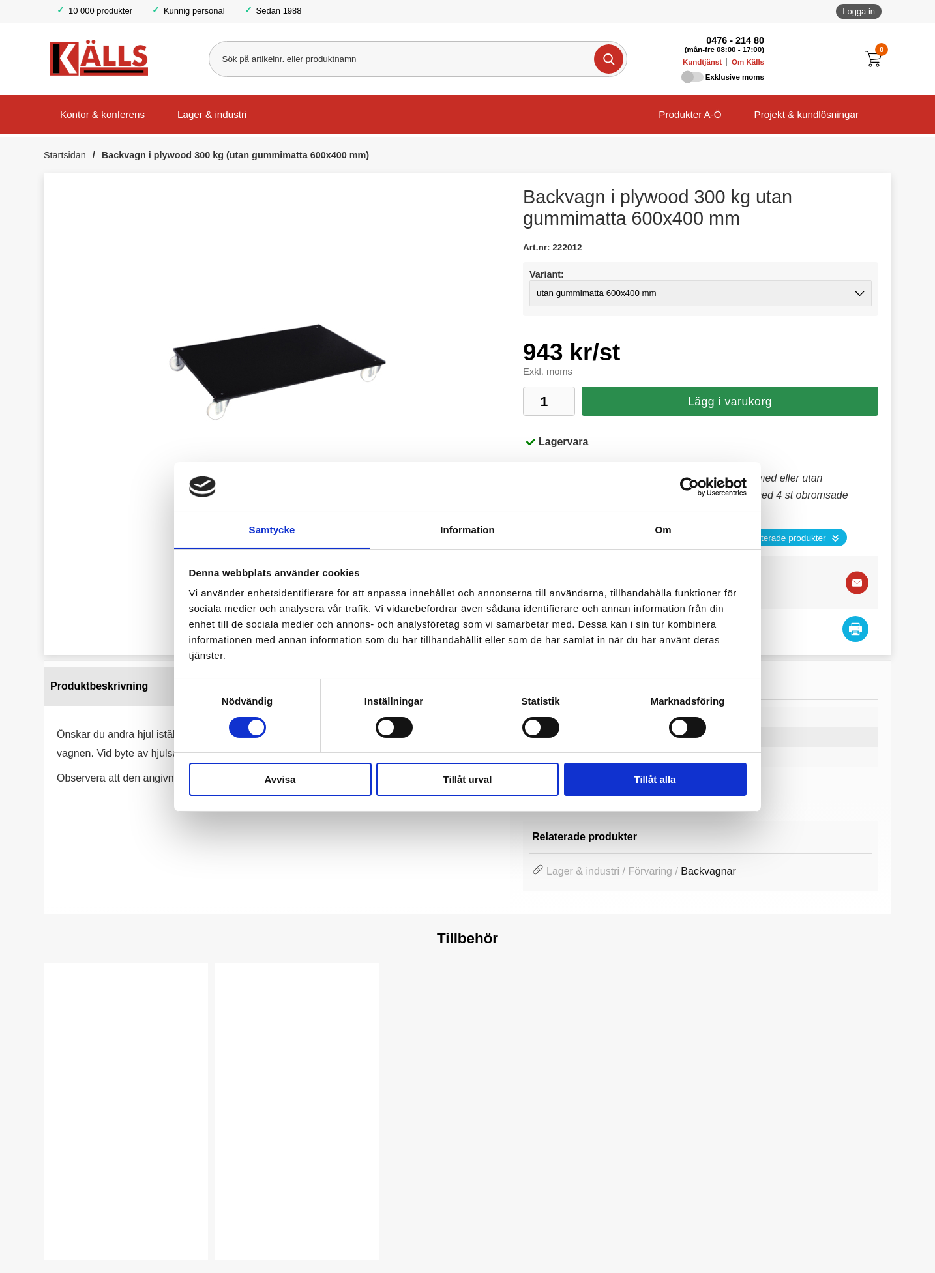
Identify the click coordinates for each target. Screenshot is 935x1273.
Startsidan (65, 155)
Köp (77, 1228)
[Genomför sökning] (608, 59)
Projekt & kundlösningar (806, 114)
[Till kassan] (876, 59)
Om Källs (748, 62)
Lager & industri (211, 114)
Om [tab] (663, 529)
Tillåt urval (467, 779)
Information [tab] (467, 529)
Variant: (546, 274)
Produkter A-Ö (690, 114)
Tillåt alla (655, 779)
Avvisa (280, 779)
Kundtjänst (702, 62)
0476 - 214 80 (735, 40)
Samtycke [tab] (272, 529)
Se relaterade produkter (779, 538)
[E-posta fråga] (857, 582)
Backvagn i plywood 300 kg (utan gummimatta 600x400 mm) (235, 155)
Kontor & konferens (102, 114)
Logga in (858, 11)
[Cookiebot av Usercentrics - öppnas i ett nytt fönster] (689, 487)
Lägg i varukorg (730, 401)
